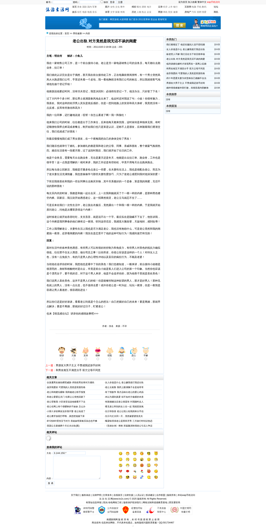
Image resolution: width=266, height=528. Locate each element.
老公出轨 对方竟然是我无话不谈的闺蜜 (185, 59)
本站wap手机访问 (186, 495)
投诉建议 (150, 495)
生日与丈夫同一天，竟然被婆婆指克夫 (124, 416)
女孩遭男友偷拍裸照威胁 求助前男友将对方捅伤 (70, 382)
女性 (112, 7)
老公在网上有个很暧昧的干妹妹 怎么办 (66, 406)
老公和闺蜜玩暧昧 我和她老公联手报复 (66, 392)
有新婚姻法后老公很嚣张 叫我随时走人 (124, 401)
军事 (94, 7)
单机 (165, 12)
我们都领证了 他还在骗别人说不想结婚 (185, 44)
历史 (134, 12)
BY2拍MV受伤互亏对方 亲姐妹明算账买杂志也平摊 (72, 421)
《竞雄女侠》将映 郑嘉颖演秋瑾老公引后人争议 (128, 425)
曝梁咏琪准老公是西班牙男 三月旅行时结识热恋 (128, 421)
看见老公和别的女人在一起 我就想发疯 (124, 406)
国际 (84, 7)
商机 (216, 12)
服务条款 (86, 495)
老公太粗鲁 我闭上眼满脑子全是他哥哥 (124, 387)
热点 (144, 12)
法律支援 (128, 495)
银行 (175, 7)
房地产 (188, 12)
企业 (149, 12)
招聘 (199, 12)
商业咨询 (96, 522)
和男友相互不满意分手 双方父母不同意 (78, 370)
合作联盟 (160, 495)
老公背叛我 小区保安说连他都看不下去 (66, 401)
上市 (170, 7)
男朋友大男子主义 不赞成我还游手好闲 (78, 365)
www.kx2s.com (120, 498)
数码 (204, 7)
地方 (149, 7)
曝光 (139, 7)
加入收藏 (192, 2)
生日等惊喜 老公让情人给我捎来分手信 (124, 411)
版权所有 (171, 495)
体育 (107, 12)
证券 (160, 7)
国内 (89, 7)
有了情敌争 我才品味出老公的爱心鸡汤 (124, 392)
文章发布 (107, 495)
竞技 (170, 12)
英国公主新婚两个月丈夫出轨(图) (63, 425)
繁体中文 (201, 2)
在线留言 (118, 495)
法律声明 (96, 495)
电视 (89, 12)
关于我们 (75, 495)
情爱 (204, 12)
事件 (122, 7)
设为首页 (182, 2)
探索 (117, 12)
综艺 (79, 12)
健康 (175, 12)
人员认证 (139, 495)
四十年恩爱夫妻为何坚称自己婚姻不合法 (186, 78)
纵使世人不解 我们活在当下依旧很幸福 (185, 54)
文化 (117, 7)
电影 (84, 12)
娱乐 (74, 12)
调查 (144, 7)
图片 (107, 7)
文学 (112, 12)
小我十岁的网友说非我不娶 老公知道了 (66, 411)
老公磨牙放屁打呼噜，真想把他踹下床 (66, 416)
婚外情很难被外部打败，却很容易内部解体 (187, 88)
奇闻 (122, 12)
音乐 (94, 12)
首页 (74, 7)
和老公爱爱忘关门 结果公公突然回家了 (66, 397)
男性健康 (77, 33)
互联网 (188, 7)
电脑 (194, 7)
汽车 (194, 12)
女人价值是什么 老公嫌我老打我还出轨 (124, 382)
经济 (165, 7)
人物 (139, 12)
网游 (160, 12)
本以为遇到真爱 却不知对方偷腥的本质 (124, 397)
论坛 (216, 7)
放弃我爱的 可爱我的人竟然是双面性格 (66, 387)
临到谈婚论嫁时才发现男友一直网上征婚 (186, 63)
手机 (199, 7)
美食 (79, 7)
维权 (134, 7)
